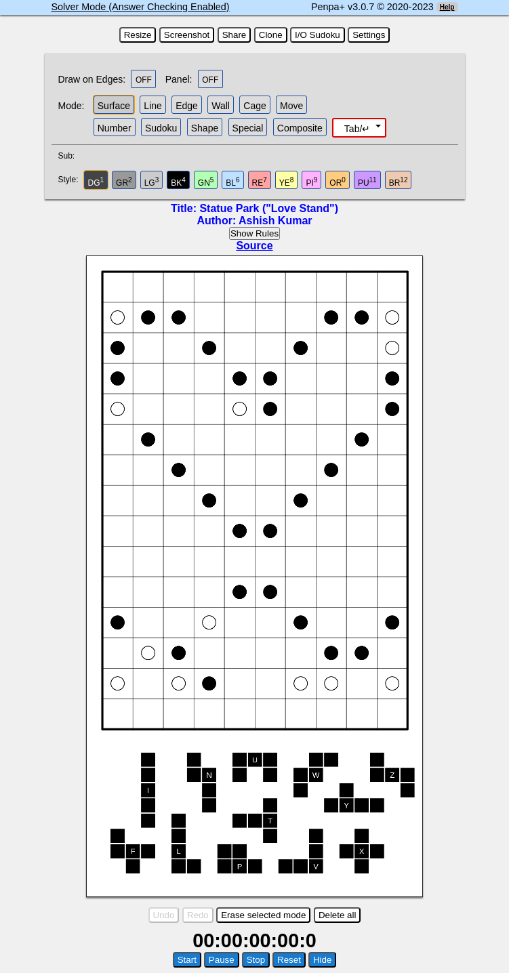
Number (114, 128)
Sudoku (161, 128)
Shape (204, 128)
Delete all (338, 915)
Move (291, 105)
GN (206, 182)
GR (124, 182)
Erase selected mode (263, 915)
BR (398, 182)
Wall (220, 105)
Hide (322, 960)
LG (151, 182)
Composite (300, 128)
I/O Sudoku (317, 35)
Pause (222, 960)
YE (286, 182)
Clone (271, 35)
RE (259, 182)
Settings (368, 35)
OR (337, 182)
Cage (254, 105)
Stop (256, 960)
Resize (138, 35)
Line (152, 105)
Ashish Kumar (275, 220)
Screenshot (186, 35)
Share (234, 35)
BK (178, 182)
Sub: (70, 156)
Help (447, 7)
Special (248, 128)
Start (187, 960)
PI (311, 182)
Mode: (71, 105)
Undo (164, 915)
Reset (289, 960)
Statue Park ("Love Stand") (268, 208)
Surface (114, 105)
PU (367, 182)
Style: (70, 179)
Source (254, 245)
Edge (187, 105)
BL (232, 182)
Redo (198, 915)
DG (96, 182)
